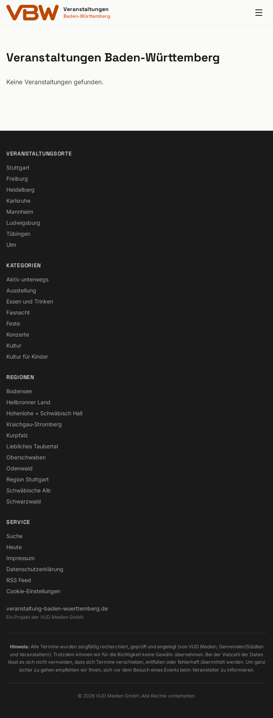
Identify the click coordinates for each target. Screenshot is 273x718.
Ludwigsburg (23, 222)
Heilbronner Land (28, 402)
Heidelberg (20, 189)
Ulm (11, 244)
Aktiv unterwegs (27, 279)
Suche (14, 536)
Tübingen (18, 233)
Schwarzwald (23, 501)
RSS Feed (18, 580)
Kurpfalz (17, 435)
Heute (14, 547)
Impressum (20, 558)
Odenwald (19, 468)
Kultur (13, 345)
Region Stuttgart (27, 479)
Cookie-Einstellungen (33, 591)
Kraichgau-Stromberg (34, 424)
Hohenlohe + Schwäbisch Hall (44, 413)
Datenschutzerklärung (34, 569)
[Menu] (259, 12)
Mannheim (19, 211)
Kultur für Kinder (27, 356)
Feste (13, 323)
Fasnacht (18, 312)
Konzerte (17, 334)
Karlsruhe (18, 200)
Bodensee (19, 391)
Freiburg (17, 178)
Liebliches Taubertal (32, 446)
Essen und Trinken (29, 301)
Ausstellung (21, 290)
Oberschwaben (26, 457)
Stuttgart (18, 167)
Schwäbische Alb (28, 490)
